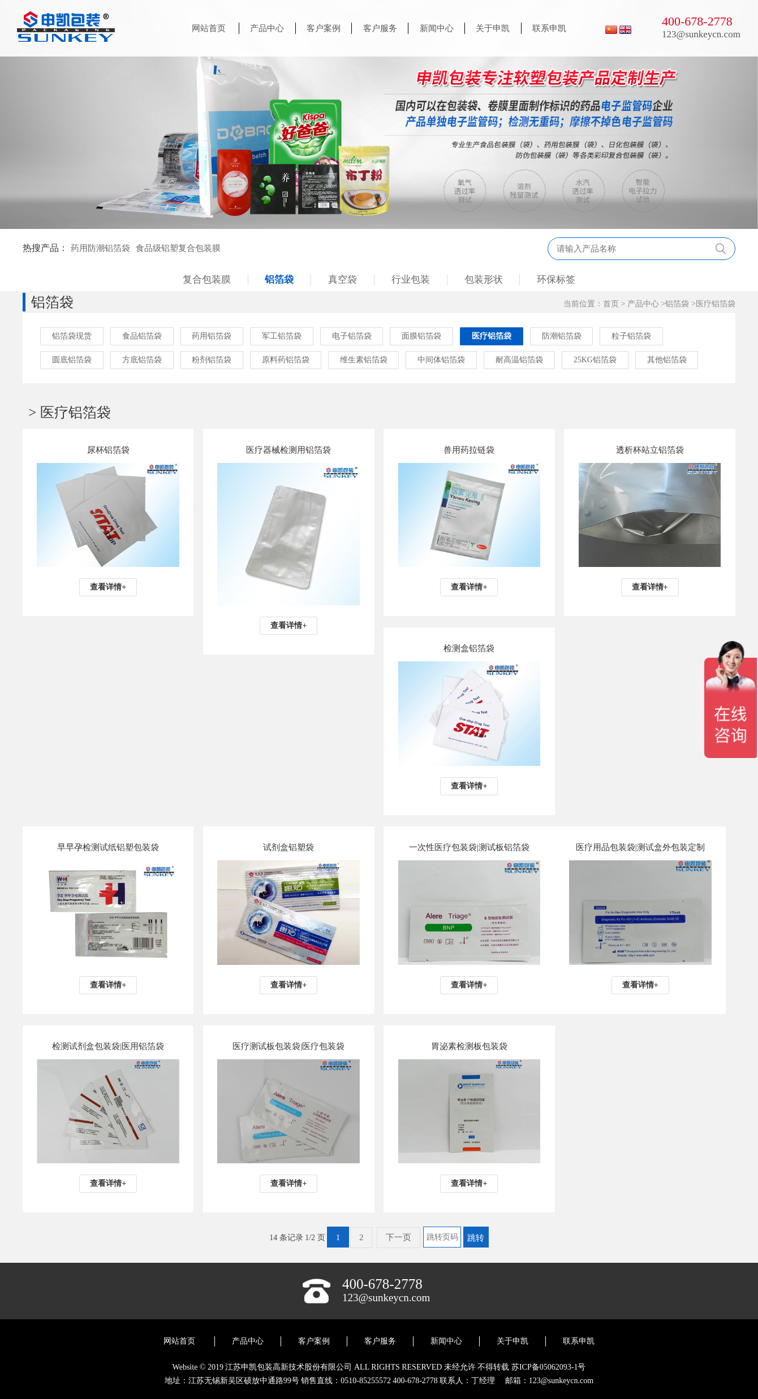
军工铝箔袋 (282, 336)
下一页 (398, 1237)
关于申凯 (493, 28)
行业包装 (410, 279)
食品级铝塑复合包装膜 (178, 248)
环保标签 (556, 279)
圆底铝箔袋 (72, 360)
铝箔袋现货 (72, 336)
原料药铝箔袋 (286, 360)
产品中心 (267, 28)
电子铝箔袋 (352, 336)
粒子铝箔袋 (633, 336)
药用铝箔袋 (212, 336)
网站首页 (209, 28)
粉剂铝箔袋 (212, 360)
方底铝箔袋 (142, 360)
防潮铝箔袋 (563, 336)
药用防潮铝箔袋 (100, 248)
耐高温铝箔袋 (520, 360)
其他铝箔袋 (668, 360)
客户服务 (380, 28)
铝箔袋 (279, 279)
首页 (611, 304)
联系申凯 (549, 28)
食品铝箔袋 (142, 336)
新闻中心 (437, 28)
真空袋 (342, 279)
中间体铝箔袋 (442, 360)
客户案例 (324, 28)
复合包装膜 (206, 279)
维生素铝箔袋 (364, 360)
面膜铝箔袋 (422, 336)
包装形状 (483, 279)
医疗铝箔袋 (715, 304)
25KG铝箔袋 (596, 360)
